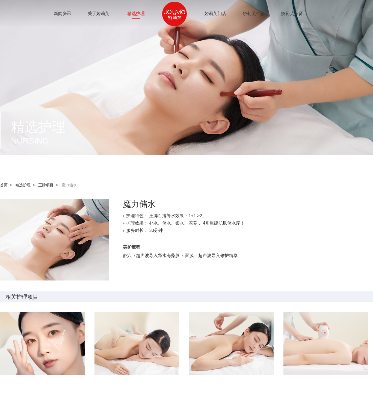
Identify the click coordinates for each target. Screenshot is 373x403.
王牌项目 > (49, 185)
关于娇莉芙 (98, 13)
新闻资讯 (62, 13)
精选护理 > (26, 185)
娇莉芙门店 (215, 13)
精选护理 (136, 13)
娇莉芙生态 (254, 13)
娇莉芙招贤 (292, 13)
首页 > (7, 185)
